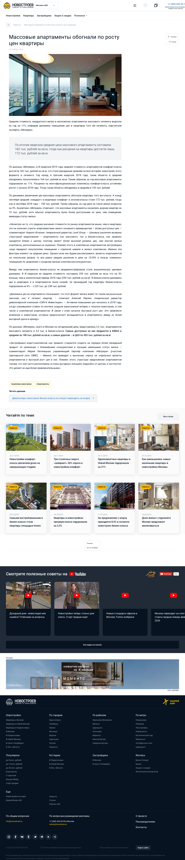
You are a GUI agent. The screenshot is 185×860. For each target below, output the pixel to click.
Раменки (140, 723)
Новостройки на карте (16, 796)
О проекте (141, 815)
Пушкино (53, 746)
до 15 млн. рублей (14, 763)
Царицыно (97, 727)
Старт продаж (12, 783)
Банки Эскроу (142, 759)
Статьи (52, 800)
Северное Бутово (100, 742)
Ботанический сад (144, 735)
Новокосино (141, 731)
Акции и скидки (62, 15)
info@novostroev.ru (14, 820)
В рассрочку (11, 771)
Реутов (52, 742)
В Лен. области (13, 746)
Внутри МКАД (12, 779)
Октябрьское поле (144, 742)
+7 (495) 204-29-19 (106, 4)
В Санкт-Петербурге (15, 742)
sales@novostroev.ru (58, 824)
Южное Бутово (99, 739)
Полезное (79, 15)
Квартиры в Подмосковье (17, 727)
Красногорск (55, 719)
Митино (96, 723)
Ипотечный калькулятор (147, 771)
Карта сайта (143, 847)
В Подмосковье (13, 735)
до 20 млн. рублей (14, 767)
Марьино (97, 735)
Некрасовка (141, 719)
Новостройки (13, 15)
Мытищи (53, 731)
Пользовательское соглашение (113, 847)
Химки (52, 727)
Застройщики (44, 15)
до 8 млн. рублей (13, 759)
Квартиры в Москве (15, 719)
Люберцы (53, 723)
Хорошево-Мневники (102, 719)
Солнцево (97, 731)
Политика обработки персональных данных (61, 847)
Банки (138, 763)
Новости (53, 796)
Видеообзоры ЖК (14, 800)
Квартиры (28, 15)
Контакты (141, 826)
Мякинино (140, 739)
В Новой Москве (13, 739)
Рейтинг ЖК (54, 803)
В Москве (10, 731)
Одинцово (54, 739)
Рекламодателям (145, 821)
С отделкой (11, 775)
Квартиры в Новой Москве (18, 723)
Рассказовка (141, 727)
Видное (52, 735)
